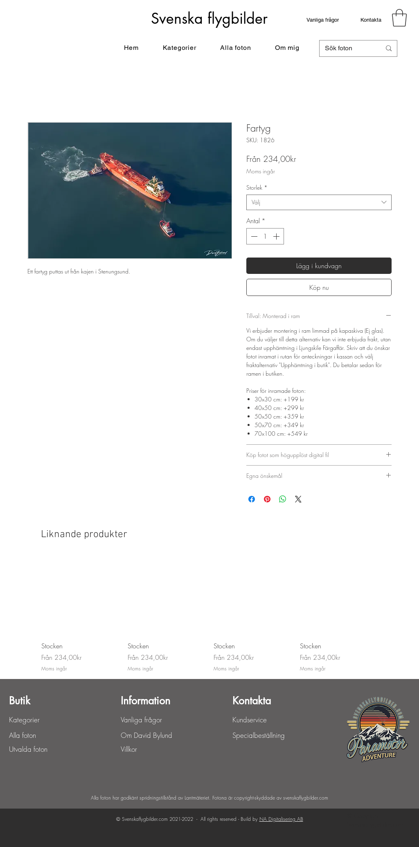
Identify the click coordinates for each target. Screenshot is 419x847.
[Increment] (277, 236)
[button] (399, 18)
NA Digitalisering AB (281, 819)
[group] (209, 615)
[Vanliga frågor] (322, 20)
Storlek (257, 187)
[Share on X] (298, 499)
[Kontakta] (370, 20)
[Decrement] (253, 236)
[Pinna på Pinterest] (267, 499)
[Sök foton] (347, 48)
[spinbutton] (265, 236)
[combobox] (319, 202)
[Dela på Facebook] (252, 499)
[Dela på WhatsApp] (283, 499)
